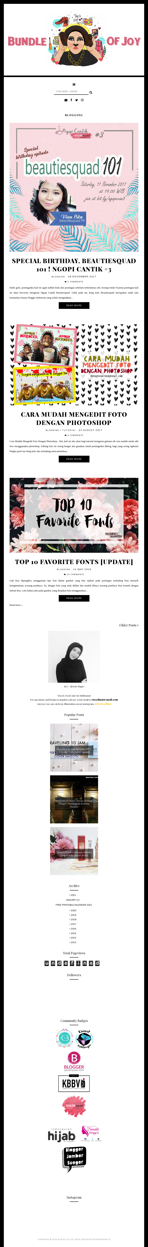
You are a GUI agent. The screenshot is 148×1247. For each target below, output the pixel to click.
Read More (74, 305)
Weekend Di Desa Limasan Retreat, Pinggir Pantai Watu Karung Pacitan (74, 803)
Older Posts (128, 625)
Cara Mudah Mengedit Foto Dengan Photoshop (74, 418)
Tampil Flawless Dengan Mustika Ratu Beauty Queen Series (74, 853)
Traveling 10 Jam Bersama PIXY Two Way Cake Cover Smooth (74, 750)
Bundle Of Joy (66, 1240)
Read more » (16, 605)
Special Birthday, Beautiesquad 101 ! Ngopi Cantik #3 (74, 264)
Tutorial (69, 430)
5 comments (75, 282)
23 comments (75, 575)
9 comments (75, 435)
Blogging (58, 277)
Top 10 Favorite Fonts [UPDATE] (74, 561)
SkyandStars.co (101, 1240)
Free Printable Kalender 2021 (74, 905)
